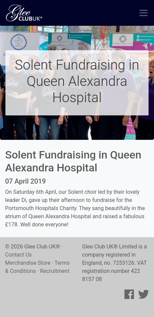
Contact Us (18, 254)
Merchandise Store (28, 263)
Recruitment (55, 271)
